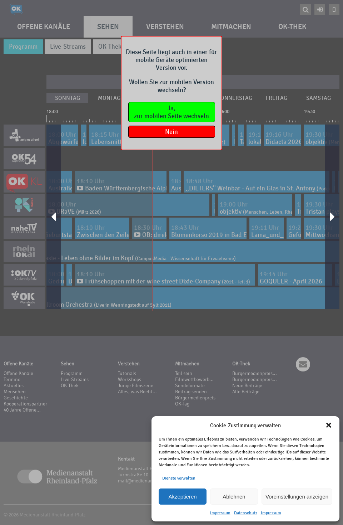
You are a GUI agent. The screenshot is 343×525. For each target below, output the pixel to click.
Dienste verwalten (178, 478)
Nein (171, 132)
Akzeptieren (182, 497)
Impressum (220, 512)
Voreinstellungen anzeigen (296, 497)
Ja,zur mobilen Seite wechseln (171, 112)
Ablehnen (234, 497)
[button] (328, 425)
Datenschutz (245, 512)
